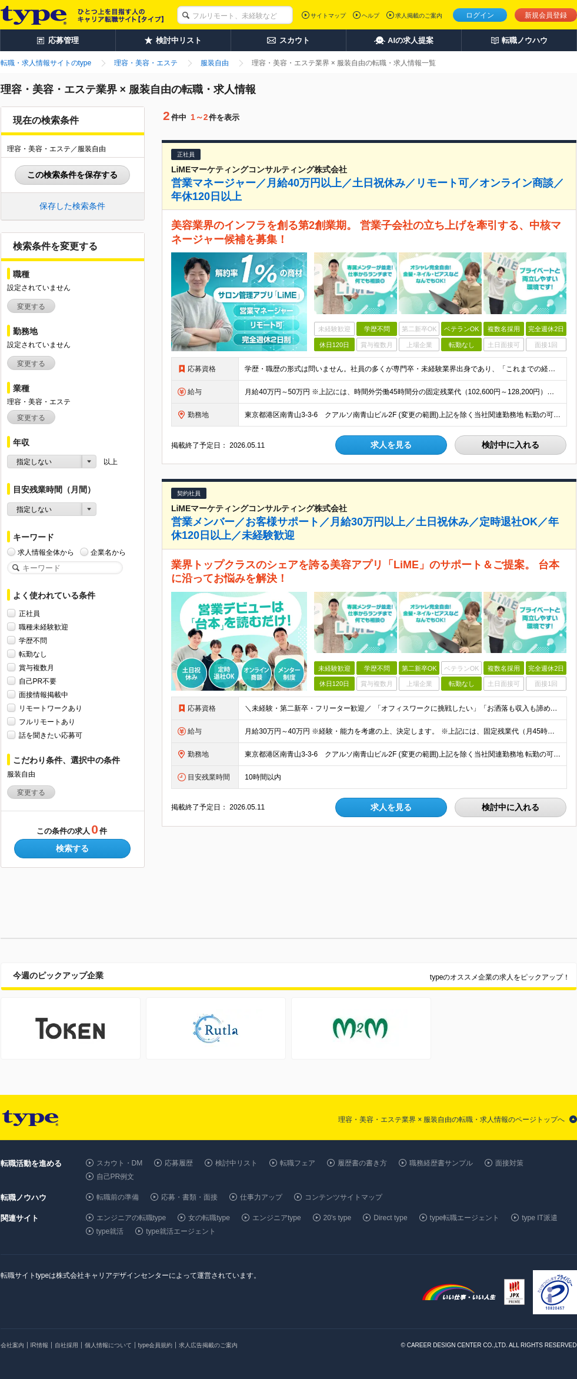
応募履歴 (179, 1163)
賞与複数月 (36, 667)
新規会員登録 (546, 15)
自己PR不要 (38, 681)
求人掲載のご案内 (418, 15)
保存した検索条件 (72, 206)
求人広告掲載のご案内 (208, 1345)
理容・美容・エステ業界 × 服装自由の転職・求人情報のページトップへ (451, 1119)
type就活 (110, 1231)
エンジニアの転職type (131, 1218)
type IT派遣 (540, 1218)
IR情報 (39, 1345)
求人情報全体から (46, 552)
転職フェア (297, 1163)
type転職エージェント (465, 1218)
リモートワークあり (50, 708)
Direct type (390, 1218)
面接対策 (509, 1163)
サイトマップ (328, 15)
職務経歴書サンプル (441, 1163)
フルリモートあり (47, 721)
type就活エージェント (181, 1231)
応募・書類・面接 (189, 1197)
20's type (337, 1218)
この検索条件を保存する (72, 174)
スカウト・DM (119, 1163)
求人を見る (391, 444)
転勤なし (33, 653)
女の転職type (209, 1218)
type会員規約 (155, 1345)
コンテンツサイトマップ (343, 1197)
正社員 (29, 613)
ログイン (480, 15)
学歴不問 (33, 640)
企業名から (108, 552)
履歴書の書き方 (362, 1163)
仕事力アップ (261, 1197)
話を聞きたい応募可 (50, 735)
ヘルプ (370, 15)
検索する (72, 848)
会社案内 (12, 1345)
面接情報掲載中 (43, 694)
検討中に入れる (510, 444)
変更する (31, 306)
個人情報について (108, 1345)
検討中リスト (236, 1163)
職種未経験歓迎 (43, 626)
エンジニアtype (276, 1218)
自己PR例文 (115, 1177)
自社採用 (66, 1345)
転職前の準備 (117, 1197)
